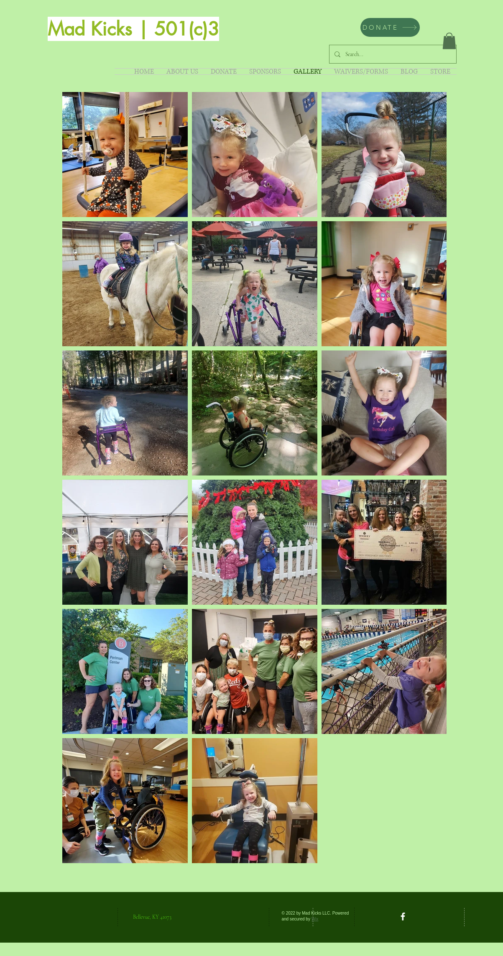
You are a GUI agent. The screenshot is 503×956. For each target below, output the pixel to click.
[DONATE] (390, 27)
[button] (449, 41)
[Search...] (392, 54)
